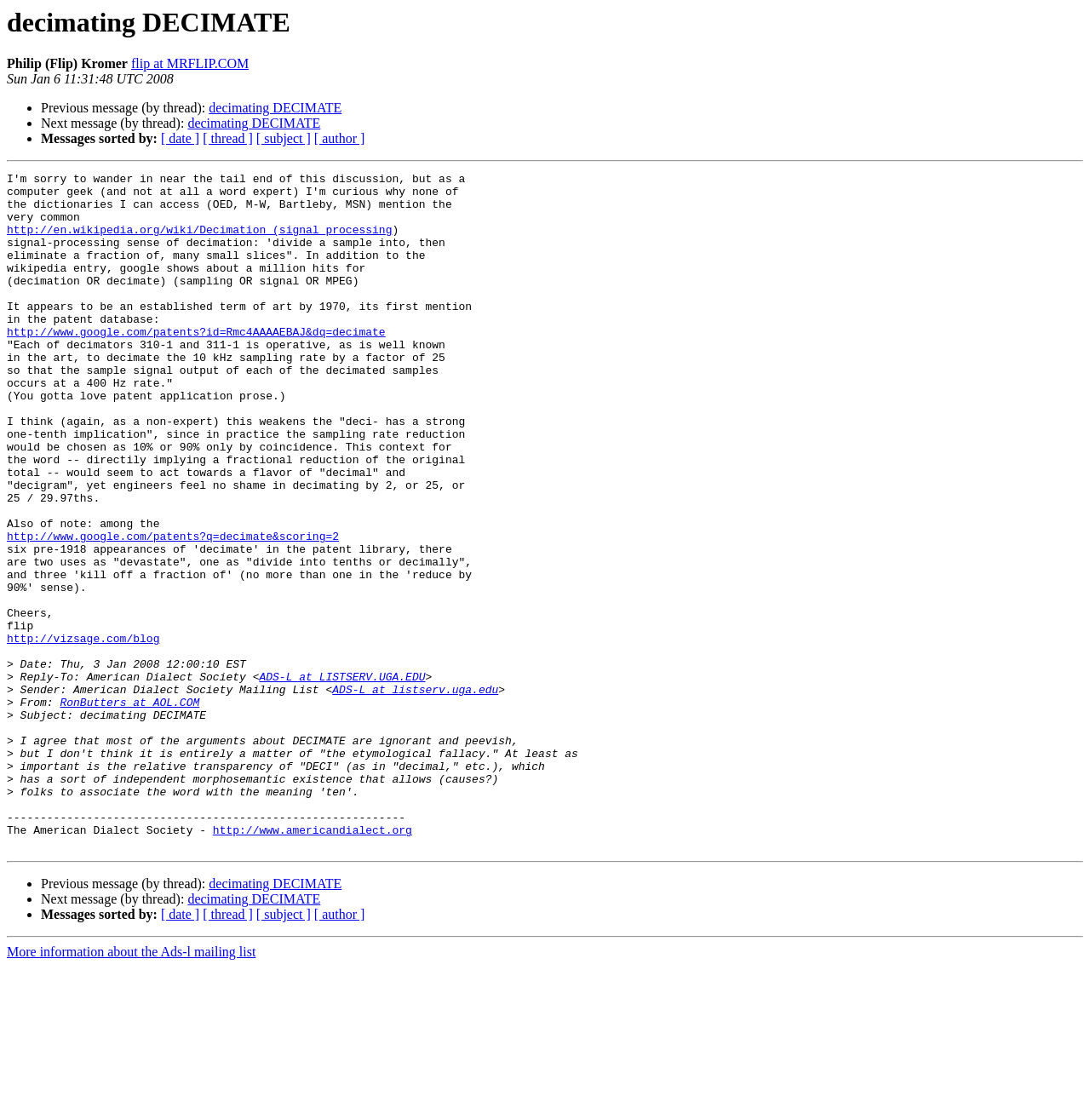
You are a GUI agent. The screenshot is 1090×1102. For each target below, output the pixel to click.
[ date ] (180, 138)
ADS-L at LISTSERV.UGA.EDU (342, 778)
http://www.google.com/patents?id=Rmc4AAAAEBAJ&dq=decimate (196, 364)
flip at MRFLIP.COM (190, 63)
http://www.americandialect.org (312, 962)
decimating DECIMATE (275, 107)
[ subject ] (283, 138)
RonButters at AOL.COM (129, 809)
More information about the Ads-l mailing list (131, 1087)
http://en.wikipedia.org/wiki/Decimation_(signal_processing (199, 242)
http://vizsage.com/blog (83, 732)
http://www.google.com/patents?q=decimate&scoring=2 (173, 609)
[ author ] (339, 138)
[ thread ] (228, 138)
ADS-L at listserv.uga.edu (415, 793)
